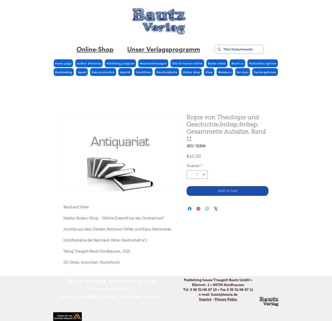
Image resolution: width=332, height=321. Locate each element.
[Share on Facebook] (189, 208)
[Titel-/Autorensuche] (238, 49)
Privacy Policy (226, 299)
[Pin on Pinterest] (198, 208)
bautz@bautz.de (224, 294)
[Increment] (204, 175)
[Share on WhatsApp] (207, 208)
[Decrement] (190, 175)
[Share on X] (216, 208)
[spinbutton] (197, 175)
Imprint (205, 299)
